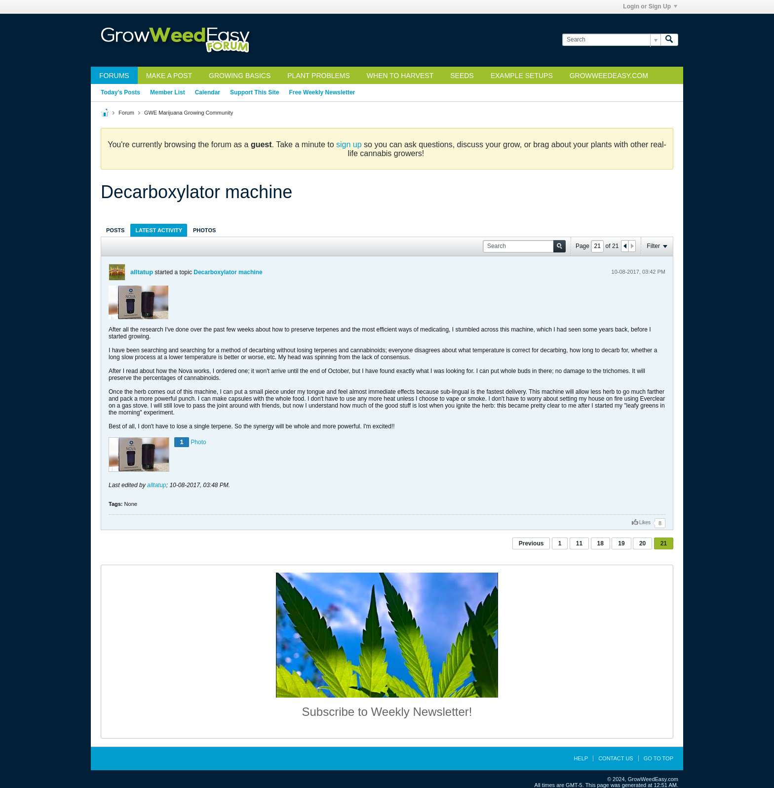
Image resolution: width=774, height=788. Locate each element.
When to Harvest (400, 76)
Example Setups (522, 76)
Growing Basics (240, 76)
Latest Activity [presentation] (158, 230)
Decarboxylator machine (228, 272)
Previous (531, 543)
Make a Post (169, 76)
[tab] (115, 230)
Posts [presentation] (115, 230)
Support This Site (254, 92)
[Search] (611, 40)
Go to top (658, 758)
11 (579, 543)
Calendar (207, 92)
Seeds (461, 76)
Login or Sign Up (650, 6)
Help (581, 758)
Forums (114, 76)
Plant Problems (318, 76)
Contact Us (615, 758)
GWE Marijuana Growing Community (188, 113)
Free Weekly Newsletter (322, 92)
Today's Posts (120, 92)
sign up (349, 144)
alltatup (141, 272)
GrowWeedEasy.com (609, 76)
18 (600, 543)
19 (621, 543)
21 (663, 543)
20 (642, 543)
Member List (167, 92)
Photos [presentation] (204, 230)
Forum (126, 113)
